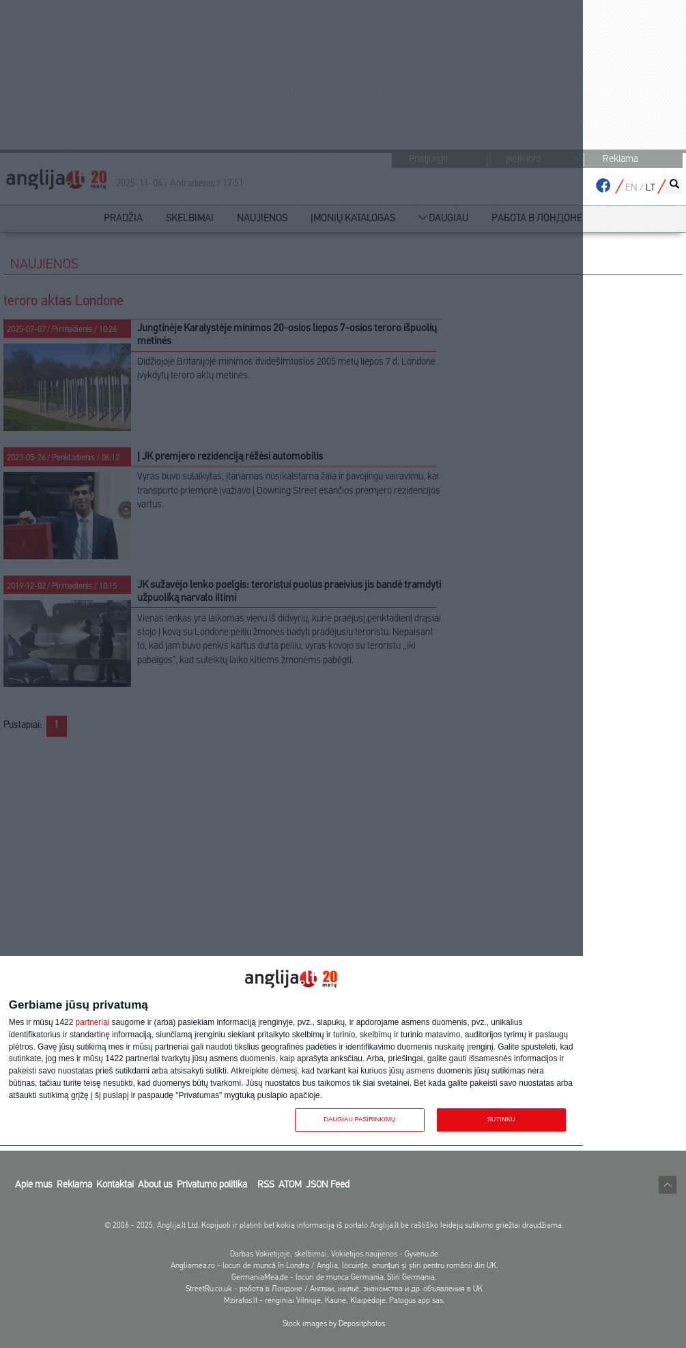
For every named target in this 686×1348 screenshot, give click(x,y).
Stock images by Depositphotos (334, 1324)
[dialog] (291, 1051)
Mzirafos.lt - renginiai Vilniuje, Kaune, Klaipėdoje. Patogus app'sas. (334, 1301)
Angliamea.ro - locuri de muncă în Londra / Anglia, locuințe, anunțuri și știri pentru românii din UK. (334, 1266)
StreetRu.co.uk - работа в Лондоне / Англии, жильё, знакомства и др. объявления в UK (334, 1289)
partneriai (93, 1023)
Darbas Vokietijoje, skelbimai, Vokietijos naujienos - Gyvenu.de (334, 1254)
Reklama (620, 159)
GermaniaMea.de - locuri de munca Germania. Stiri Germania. (333, 1278)
